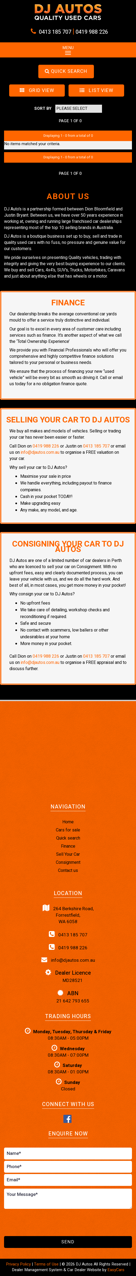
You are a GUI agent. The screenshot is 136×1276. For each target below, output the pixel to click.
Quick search (68, 838)
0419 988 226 (92, 32)
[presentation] (45, 1222)
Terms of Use (47, 1264)
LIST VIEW (96, 90)
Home (68, 822)
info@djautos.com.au (40, 452)
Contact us (68, 870)
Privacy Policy (19, 1264)
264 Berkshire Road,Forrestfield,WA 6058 (68, 915)
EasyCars (115, 1270)
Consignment (68, 862)
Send (68, 1242)
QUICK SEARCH (66, 71)
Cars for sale (68, 830)
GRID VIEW (37, 90)
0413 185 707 (55, 32)
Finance (68, 846)
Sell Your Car (68, 854)
